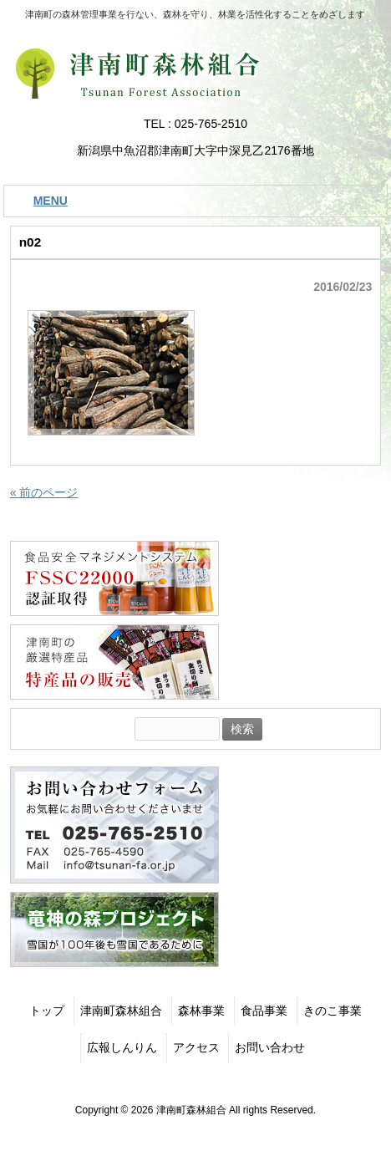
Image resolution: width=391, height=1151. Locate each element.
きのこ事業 (332, 1010)
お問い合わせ (270, 1047)
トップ (46, 1010)
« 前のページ (44, 492)
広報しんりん (122, 1047)
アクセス (196, 1047)
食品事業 (264, 1010)
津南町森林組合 (121, 1010)
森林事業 (201, 1010)
